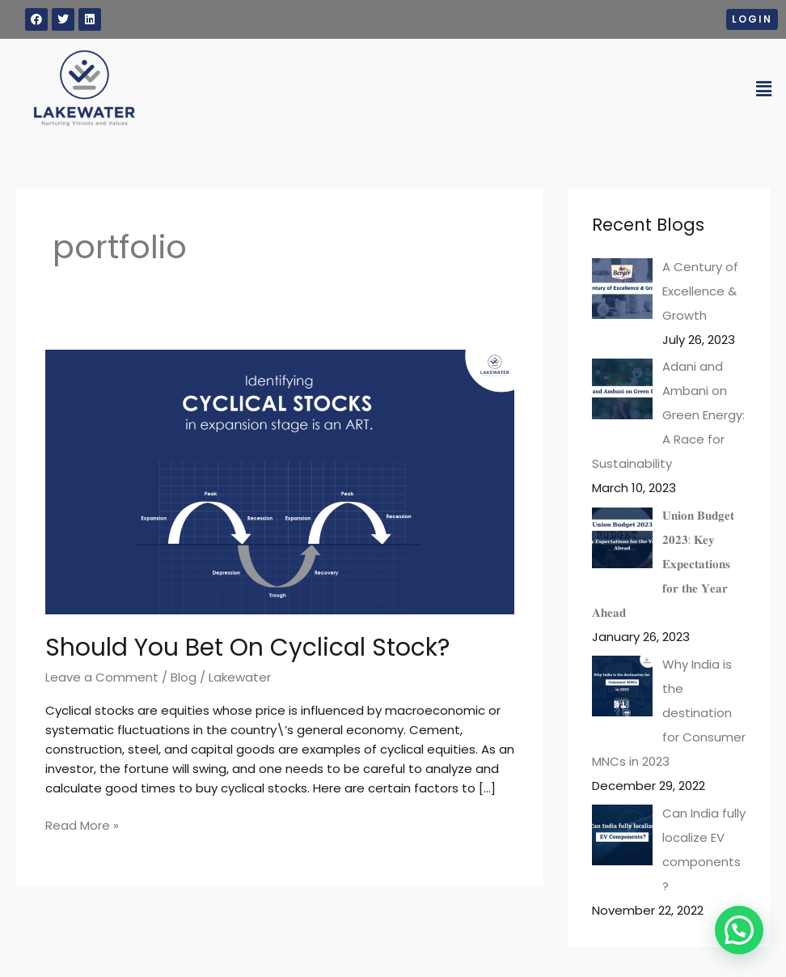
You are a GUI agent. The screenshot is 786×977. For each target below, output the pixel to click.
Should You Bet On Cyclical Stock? (247, 648)
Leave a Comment (101, 677)
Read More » (82, 825)
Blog (183, 677)
